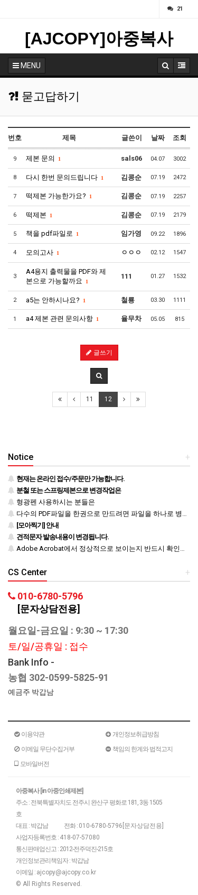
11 (89, 399)
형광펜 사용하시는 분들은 (51, 502)
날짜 (158, 138)
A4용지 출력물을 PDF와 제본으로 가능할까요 (66, 276)
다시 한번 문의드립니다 (64, 177)
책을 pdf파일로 (52, 233)
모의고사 (42, 252)
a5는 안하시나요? (56, 300)
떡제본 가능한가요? (59, 196)
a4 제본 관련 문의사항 (62, 318)
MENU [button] (27, 65)
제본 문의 (43, 158)
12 (108, 399)
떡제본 (39, 215)
